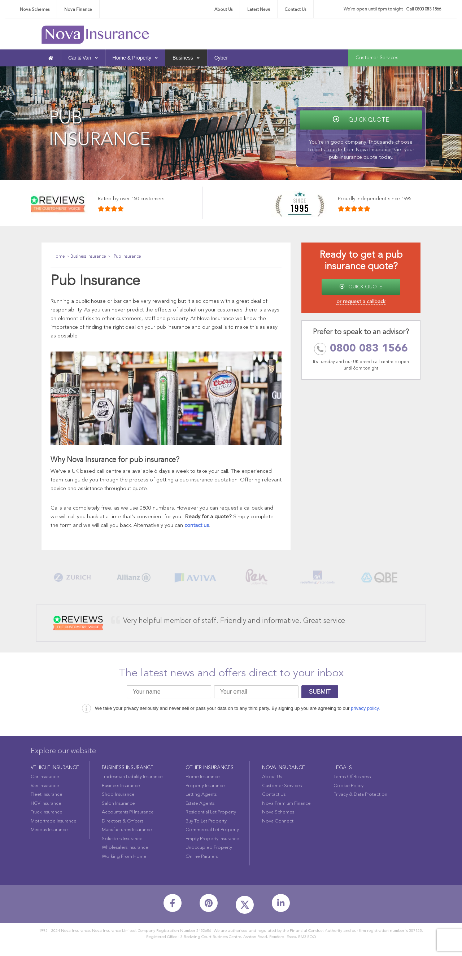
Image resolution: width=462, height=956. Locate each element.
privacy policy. (365, 708)
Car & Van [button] (83, 58)
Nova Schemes (34, 10)
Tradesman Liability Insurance (132, 776)
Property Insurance (205, 785)
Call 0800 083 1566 (423, 9)
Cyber (221, 58)
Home (58, 256)
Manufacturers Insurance (127, 830)
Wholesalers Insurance (125, 847)
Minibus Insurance (49, 830)
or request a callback (360, 301)
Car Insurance (45, 776)
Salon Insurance (118, 803)
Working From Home (124, 856)
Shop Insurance (118, 794)
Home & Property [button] (135, 58)
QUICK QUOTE (361, 286)
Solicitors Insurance (122, 839)
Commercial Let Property (212, 830)
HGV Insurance (46, 803)
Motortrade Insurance (54, 821)
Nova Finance (78, 10)
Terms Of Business (352, 776)
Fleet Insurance (46, 794)
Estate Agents (200, 803)
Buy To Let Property (206, 821)
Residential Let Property (211, 812)
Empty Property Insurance (212, 839)
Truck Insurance (46, 812)
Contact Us (295, 10)
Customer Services (377, 57)
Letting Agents (201, 794)
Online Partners (202, 856)
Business (186, 58)
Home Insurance (203, 776)
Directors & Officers (122, 821)
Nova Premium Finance (286, 803)
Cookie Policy (348, 785)
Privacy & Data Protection (360, 794)
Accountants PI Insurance (128, 812)
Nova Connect (277, 821)
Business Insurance (88, 256)
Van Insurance (45, 785)
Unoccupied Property (209, 847)
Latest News (258, 10)
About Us (223, 10)
